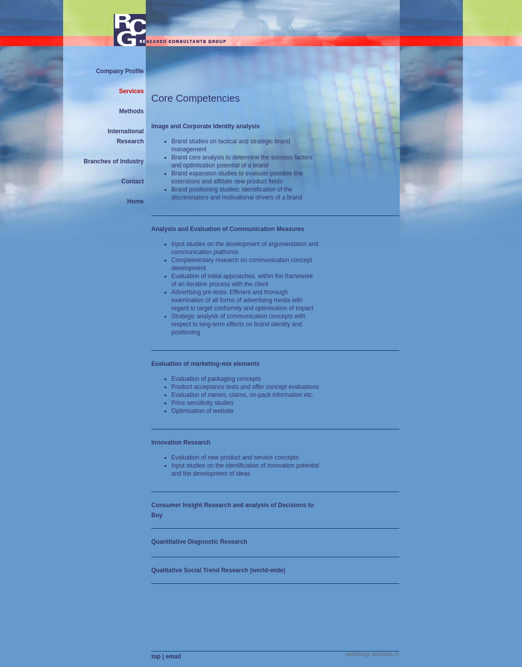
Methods (131, 111)
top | (158, 656)
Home (135, 201)
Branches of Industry (114, 161)
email (173, 656)
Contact (132, 181)
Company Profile (120, 71)
